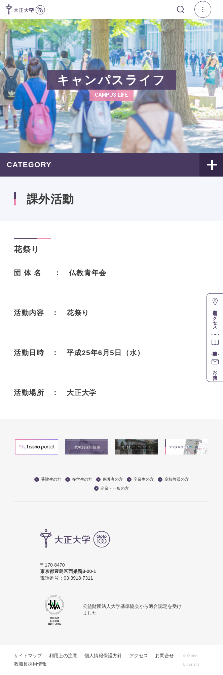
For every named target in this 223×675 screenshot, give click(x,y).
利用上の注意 (63, 655)
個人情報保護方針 (103, 655)
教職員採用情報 (30, 664)
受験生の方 (47, 479)
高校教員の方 (173, 479)
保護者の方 (109, 479)
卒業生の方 (140, 479)
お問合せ (164, 655)
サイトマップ (28, 655)
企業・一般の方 (111, 488)
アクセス (138, 655)
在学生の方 (78, 479)
